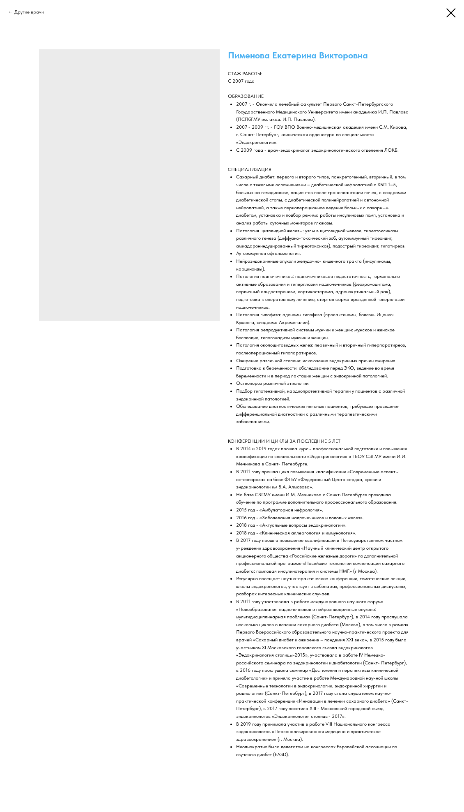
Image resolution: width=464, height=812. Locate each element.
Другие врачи (29, 12)
